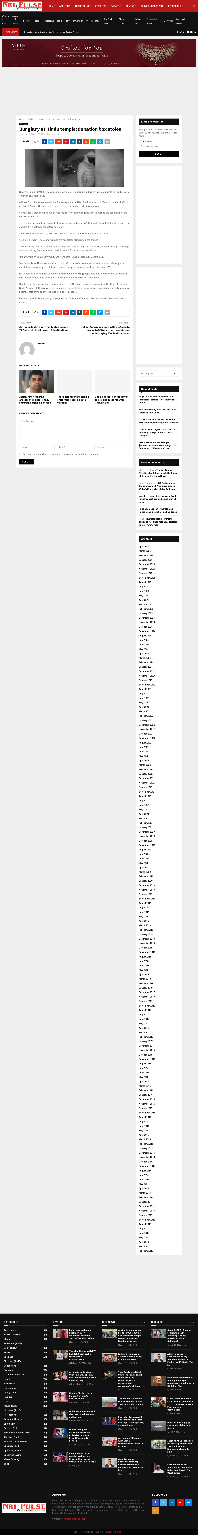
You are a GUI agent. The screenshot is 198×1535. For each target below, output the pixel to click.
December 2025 (147, 564)
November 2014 (147, 1157)
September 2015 (147, 1112)
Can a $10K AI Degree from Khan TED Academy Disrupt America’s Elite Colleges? (157, 432)
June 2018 (144, 965)
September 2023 (147, 684)
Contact (131, 6)
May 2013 (143, 1237)
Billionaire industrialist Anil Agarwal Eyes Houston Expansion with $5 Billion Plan (180, 1381)
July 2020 (143, 854)
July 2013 (143, 1228)
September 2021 (147, 792)
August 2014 (145, 1171)
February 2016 (146, 1090)
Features (38, 21)
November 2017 (147, 997)
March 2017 (145, 1032)
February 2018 (146, 983)
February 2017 (146, 1037)
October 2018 (145, 948)
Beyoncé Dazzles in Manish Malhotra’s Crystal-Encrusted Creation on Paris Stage (82, 1457)
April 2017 (144, 1028)
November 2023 (147, 676)
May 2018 (143, 970)
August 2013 (145, 1224)
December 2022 (147, 725)
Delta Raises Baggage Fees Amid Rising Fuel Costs (179, 1425)
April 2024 (144, 653)
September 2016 (147, 1059)
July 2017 (143, 1014)
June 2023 (144, 698)
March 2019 (145, 925)
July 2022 (143, 747)
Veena (24, 134)
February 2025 (146, 609)
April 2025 (144, 600)
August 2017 (145, 1010)
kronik (142, 496)
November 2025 (147, 569)
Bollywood (168, 21)
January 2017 (145, 1041)
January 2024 (145, 667)
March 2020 (145, 872)
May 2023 (143, 702)
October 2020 (145, 841)
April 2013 (144, 1242)
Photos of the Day (15, 1374)
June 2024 (144, 644)
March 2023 (145, 711)
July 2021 (143, 800)
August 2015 (145, 1117)
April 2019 (144, 921)
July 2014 (143, 1175)
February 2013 (146, 1251)
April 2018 (144, 974)
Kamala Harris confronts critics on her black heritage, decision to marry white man (158, 522)
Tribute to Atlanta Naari (15, 1441)
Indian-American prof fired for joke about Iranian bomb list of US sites (158, 499)
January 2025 (145, 613)
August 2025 (145, 582)
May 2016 (143, 1077)
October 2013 (145, 1215)
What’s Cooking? (122, 21)
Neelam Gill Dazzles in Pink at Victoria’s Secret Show (81, 1396)
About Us (64, 6)
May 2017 (143, 1023)
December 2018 (147, 939)
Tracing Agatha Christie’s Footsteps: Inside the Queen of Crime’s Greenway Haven (158, 473)
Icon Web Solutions (116, 1532)
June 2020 (144, 858)
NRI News (15, 21)
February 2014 (146, 1197)
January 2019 (145, 934)
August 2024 (145, 635)
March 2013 (145, 1246)
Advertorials (10, 1330)
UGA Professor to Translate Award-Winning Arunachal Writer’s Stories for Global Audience (157, 486)
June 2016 (144, 1072)
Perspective (175, 6)
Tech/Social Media (152, 21)
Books (59, 21)
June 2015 (144, 1126)
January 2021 (145, 827)
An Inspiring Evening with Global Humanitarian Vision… (53, 32)
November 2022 (147, 729)
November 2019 (147, 890)
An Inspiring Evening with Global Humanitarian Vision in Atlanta (130, 1442)
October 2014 (145, 1161)
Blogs (7, 1339)
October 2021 (145, 787)
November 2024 (147, 622)
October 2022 (145, 734)
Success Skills (11, 1428)
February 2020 (146, 876)
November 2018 (147, 943)
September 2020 (147, 845)
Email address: (146, 141)
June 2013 (144, 1233)
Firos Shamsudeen (148, 509)
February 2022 (146, 769)
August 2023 (145, 689)
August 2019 (145, 903)
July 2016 (143, 1068)
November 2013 (147, 1211)
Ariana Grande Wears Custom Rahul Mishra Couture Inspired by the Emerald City (82, 1376)
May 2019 (143, 916)
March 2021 (145, 818)
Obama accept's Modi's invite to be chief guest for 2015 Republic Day (112, 399)
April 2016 (144, 1081)
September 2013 (147, 1220)
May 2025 (143, 595)
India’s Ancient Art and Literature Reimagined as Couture (82, 1414)
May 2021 (143, 809)
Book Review (10, 1348)
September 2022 (147, 738)
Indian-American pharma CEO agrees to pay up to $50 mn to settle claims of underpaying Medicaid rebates (105, 330)
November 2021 (147, 783)
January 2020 (145, 881)
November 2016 (147, 1050)
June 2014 (144, 1179)
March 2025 (145, 604)
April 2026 (144, 546)
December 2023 (147, 671)
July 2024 (143, 640)
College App (137, 21)
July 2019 (143, 907)
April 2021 (144, 814)
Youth (7, 1464)
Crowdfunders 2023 (152, 6)
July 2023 (143, 693)
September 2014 (147, 1166)
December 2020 (147, 832)
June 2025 (144, 591)
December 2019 (147, 885)
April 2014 (144, 1188)
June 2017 (144, 1019)
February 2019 (146, 930)
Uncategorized (11, 1446)
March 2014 (145, 1193)
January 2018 (145, 988)
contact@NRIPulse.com (75, 1519)
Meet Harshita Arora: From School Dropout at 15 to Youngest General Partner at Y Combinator (180, 1404)
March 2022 (145, 765)
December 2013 (147, 1206)
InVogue (89, 21)
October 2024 (145, 627)
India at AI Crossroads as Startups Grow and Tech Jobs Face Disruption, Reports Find (180, 1446)
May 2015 (143, 1130)
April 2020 (144, 867)
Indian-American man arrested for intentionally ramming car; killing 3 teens (35, 399)
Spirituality (9, 1424)
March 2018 (145, 979)
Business (27, 21)
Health (67, 21)
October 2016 (145, 1055)
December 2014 (147, 1153)
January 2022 (145, 774)
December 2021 (147, 778)
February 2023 (146, 716)
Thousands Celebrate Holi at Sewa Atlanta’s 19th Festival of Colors (130, 1401)
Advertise (100, 6)
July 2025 (143, 586)
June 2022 (144, 751)
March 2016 (145, 1086)
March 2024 (145, 658)
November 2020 (147, 836)
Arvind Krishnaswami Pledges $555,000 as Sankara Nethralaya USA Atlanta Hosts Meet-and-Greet (157, 445)
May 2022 (143, 756)
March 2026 (145, 551)
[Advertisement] (99, 91)
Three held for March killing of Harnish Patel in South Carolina (73, 399)
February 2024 (146, 662)
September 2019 (147, 898)
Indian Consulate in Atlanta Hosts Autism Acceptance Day (130, 1357)
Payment (116, 6)
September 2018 (147, 952)
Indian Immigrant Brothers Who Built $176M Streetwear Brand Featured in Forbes (80, 1435)
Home (51, 6)
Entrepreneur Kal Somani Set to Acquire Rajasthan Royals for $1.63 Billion (179, 1468)
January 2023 (145, 720)
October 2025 (145, 573)
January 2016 (145, 1095)
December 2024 (147, 618)
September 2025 (147, 578)
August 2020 (145, 849)
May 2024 (143, 649)
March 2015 (145, 1139)
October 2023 (145, 680)
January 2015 (145, 1148)
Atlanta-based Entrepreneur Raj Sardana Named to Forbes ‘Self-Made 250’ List (131, 1464)
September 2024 (147, 631)
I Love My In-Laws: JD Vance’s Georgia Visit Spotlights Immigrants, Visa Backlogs (131, 1421)
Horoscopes (10, 1388)
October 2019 (145, 894)
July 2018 (143, 961)
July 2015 (143, 1121)
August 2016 (145, 1063)
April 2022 (144, 760)
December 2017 (147, 992)
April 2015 (144, 1135)
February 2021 (146, 823)
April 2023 (144, 707)
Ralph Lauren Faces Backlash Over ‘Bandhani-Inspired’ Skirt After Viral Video (157, 399)
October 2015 (145, 1108)
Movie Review (10, 1406)
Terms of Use (82, 6)
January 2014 (145, 1202)
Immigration (78, 21)
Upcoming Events (12, 1450)
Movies (98, 21)
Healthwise (9, 1383)
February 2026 (146, 555)
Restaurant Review (180, 21)
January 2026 (145, 560)
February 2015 (146, 1144)
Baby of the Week (12, 1334)
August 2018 (145, 957)
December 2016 (147, 1046)
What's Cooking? (12, 1459)
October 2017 (145, 1001)
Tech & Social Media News (17, 1432)
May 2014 (143, 1184)
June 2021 (144, 805)
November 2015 (147, 1104)
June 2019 (144, 912)
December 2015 (147, 1099)
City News (4, 21)
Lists (6, 1401)
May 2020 (143, 863)
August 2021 (145, 796)
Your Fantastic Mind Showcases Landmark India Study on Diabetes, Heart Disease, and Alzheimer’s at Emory (130, 1379)
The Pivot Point (108, 21)
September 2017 (147, 1006)
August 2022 (145, 743)
